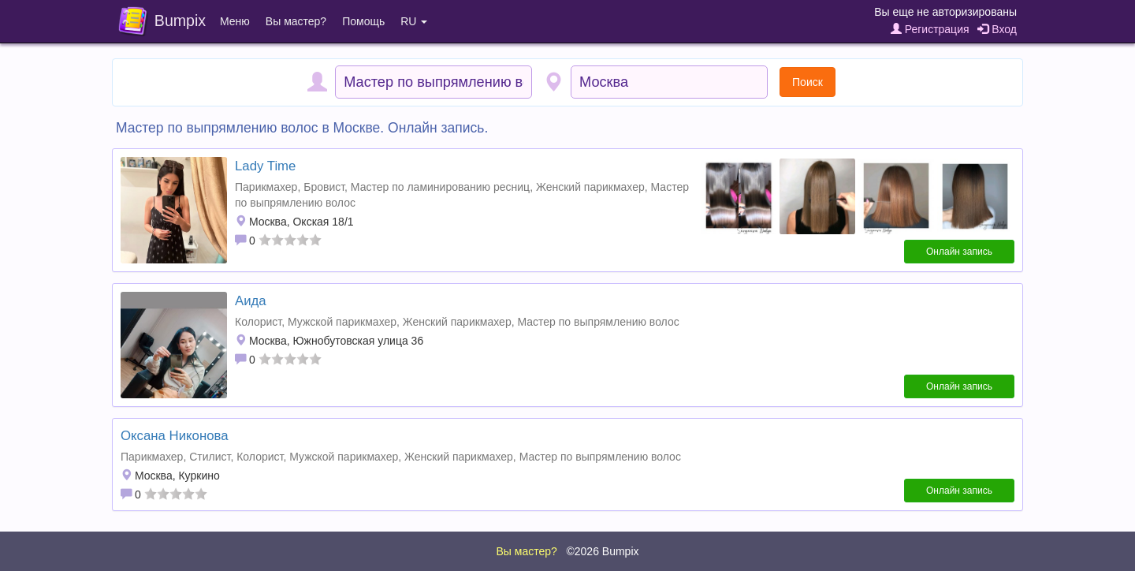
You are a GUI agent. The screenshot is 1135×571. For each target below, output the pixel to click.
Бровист (323, 187)
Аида (250, 300)
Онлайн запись (959, 251)
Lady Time (265, 166)
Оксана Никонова (175, 435)
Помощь (363, 21)
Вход (997, 29)
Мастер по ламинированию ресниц (440, 187)
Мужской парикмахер (342, 321)
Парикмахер (266, 187)
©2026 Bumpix (602, 551)
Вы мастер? (296, 21)
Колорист (258, 321)
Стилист (209, 456)
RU (413, 21)
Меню (235, 21)
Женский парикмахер (590, 187)
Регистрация (930, 29)
